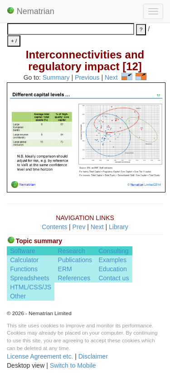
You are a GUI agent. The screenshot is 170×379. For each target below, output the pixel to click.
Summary (56, 78)
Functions (24, 269)
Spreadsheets (29, 278)
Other (18, 296)
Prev (79, 226)
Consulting (113, 250)
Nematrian (30, 11)
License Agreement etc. (40, 356)
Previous (87, 78)
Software (22, 250)
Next (111, 78)
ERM (65, 269)
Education (112, 269)
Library (118, 226)
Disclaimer (93, 356)
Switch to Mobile (73, 365)
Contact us (113, 278)
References (74, 278)
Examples (112, 260)
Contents (54, 226)
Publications (75, 260)
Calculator (24, 260)
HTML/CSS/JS (30, 287)
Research (71, 250)
